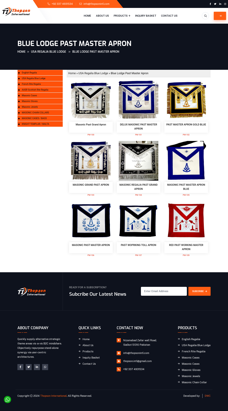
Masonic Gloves (30, 101)
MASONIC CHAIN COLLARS (35, 112)
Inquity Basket (91, 357)
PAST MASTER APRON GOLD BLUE (186, 125)
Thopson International (53, 395)
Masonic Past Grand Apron (91, 125)
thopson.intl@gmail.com (137, 361)
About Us (102, 15)
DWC (208, 395)
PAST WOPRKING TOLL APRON (138, 245)
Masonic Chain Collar (194, 382)
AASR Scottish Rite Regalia (35, 89)
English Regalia (29, 72)
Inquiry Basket (145, 15)
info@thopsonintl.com (96, 3)
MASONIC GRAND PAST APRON (91, 185)
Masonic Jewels (30, 107)
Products (121, 15)
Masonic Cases (29, 95)
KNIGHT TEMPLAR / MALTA (35, 124)
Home (87, 15)
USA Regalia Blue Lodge (49, 52)
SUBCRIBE (199, 291)
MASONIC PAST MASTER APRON (91, 245)
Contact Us (169, 15)
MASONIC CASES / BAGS (34, 118)
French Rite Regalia (31, 84)
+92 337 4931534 (62, 3)
